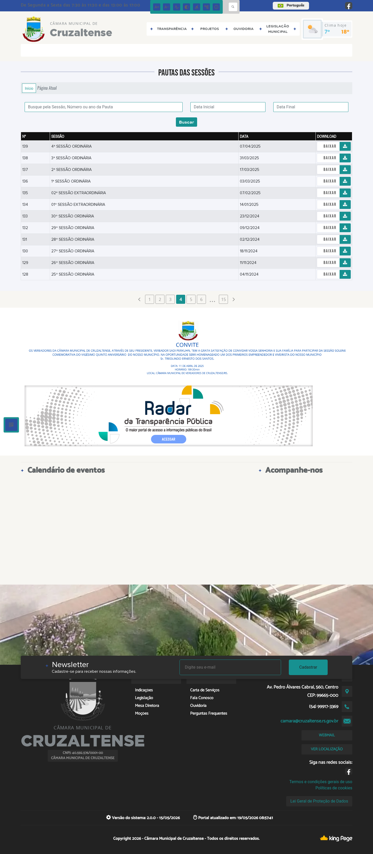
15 (223, 299)
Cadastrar (308, 667)
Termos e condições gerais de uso (320, 781)
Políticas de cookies (333, 787)
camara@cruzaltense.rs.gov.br (309, 721)
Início (29, 88)
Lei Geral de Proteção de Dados (319, 801)
